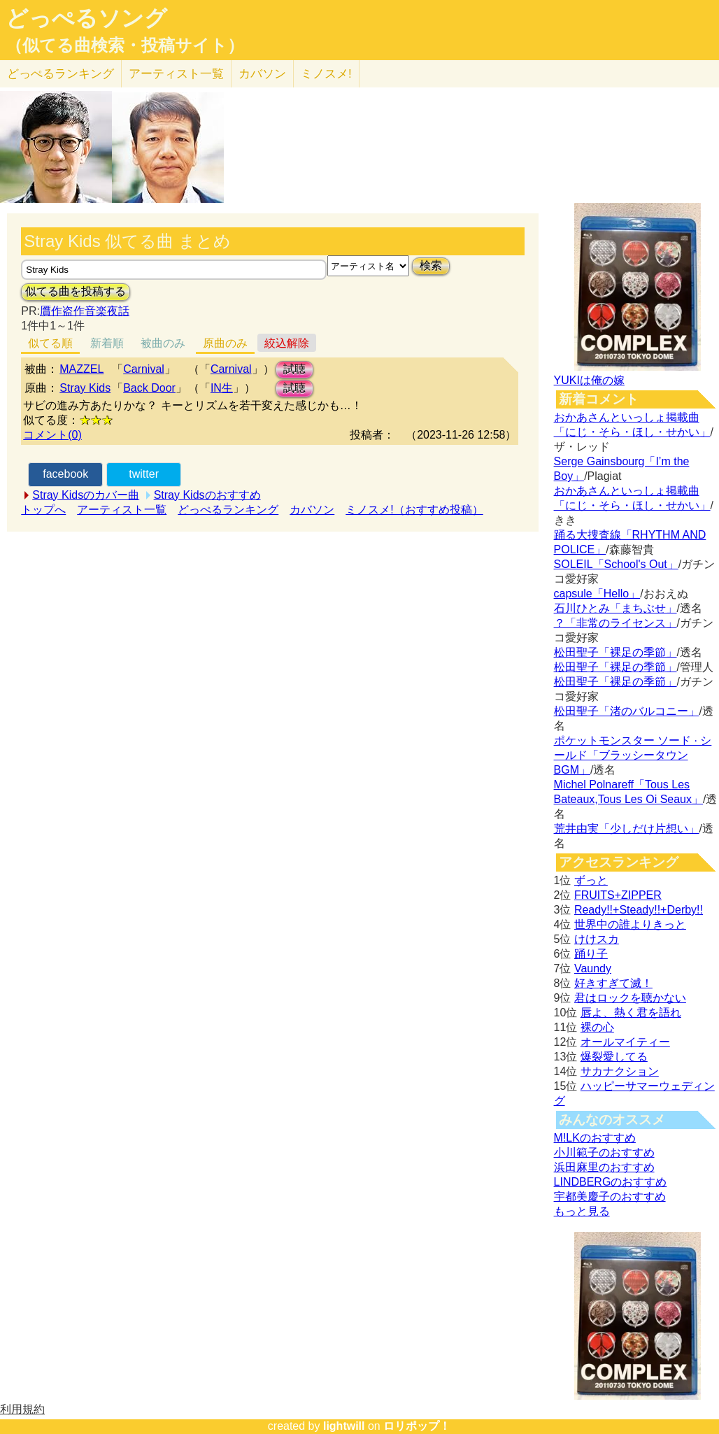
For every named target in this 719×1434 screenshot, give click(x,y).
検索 (431, 265)
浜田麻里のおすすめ (604, 1167)
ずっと (591, 880)
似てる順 (50, 343)
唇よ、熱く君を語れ (631, 1012)
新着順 (107, 343)
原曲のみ (225, 343)
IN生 (222, 388)
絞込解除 (286, 343)
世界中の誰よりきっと (630, 924)
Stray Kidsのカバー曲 (85, 495)
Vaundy (592, 968)
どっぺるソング (86, 18)
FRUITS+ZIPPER (618, 895)
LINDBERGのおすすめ (610, 1182)
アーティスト (176, 73)
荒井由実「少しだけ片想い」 (626, 829)
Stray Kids (85, 388)
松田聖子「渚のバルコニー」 (626, 711)
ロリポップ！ (416, 1426)
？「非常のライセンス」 (615, 623)
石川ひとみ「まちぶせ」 (615, 608)
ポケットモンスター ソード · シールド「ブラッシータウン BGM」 (633, 755)
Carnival (143, 369)
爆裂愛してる (614, 1057)
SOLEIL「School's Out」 (616, 564)
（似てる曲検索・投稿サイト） (125, 45)
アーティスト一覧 (121, 510)
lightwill (344, 1426)
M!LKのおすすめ (595, 1138)
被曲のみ (163, 343)
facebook (65, 474)
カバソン (262, 73)
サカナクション (620, 1071)
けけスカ (596, 939)
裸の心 (597, 1027)
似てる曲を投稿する (75, 291)
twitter (144, 474)
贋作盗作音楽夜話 (84, 311)
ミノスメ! (326, 73)
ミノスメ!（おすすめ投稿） (414, 510)
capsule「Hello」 (597, 593)
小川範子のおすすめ (604, 1152)
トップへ (43, 510)
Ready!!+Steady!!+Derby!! (638, 910)
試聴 (294, 369)
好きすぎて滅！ (613, 983)
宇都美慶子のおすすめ (610, 1196)
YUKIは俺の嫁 (589, 380)
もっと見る (582, 1211)
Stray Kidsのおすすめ (207, 495)
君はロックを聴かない (630, 998)
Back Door (149, 388)
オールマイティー (625, 1042)
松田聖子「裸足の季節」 (615, 652)
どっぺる (60, 73)
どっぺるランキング (228, 510)
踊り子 (591, 954)
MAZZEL (81, 369)
